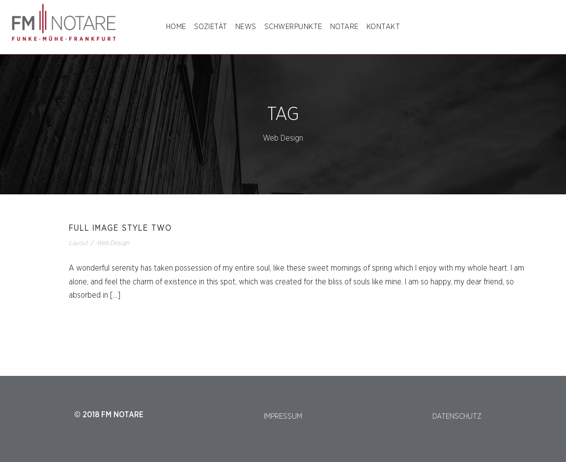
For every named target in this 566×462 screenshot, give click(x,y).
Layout (78, 243)
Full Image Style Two (120, 228)
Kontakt (383, 27)
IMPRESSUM (283, 416)
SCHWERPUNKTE (293, 27)
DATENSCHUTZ (456, 416)
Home (176, 27)
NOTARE (344, 27)
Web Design (112, 243)
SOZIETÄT (210, 27)
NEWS (245, 27)
